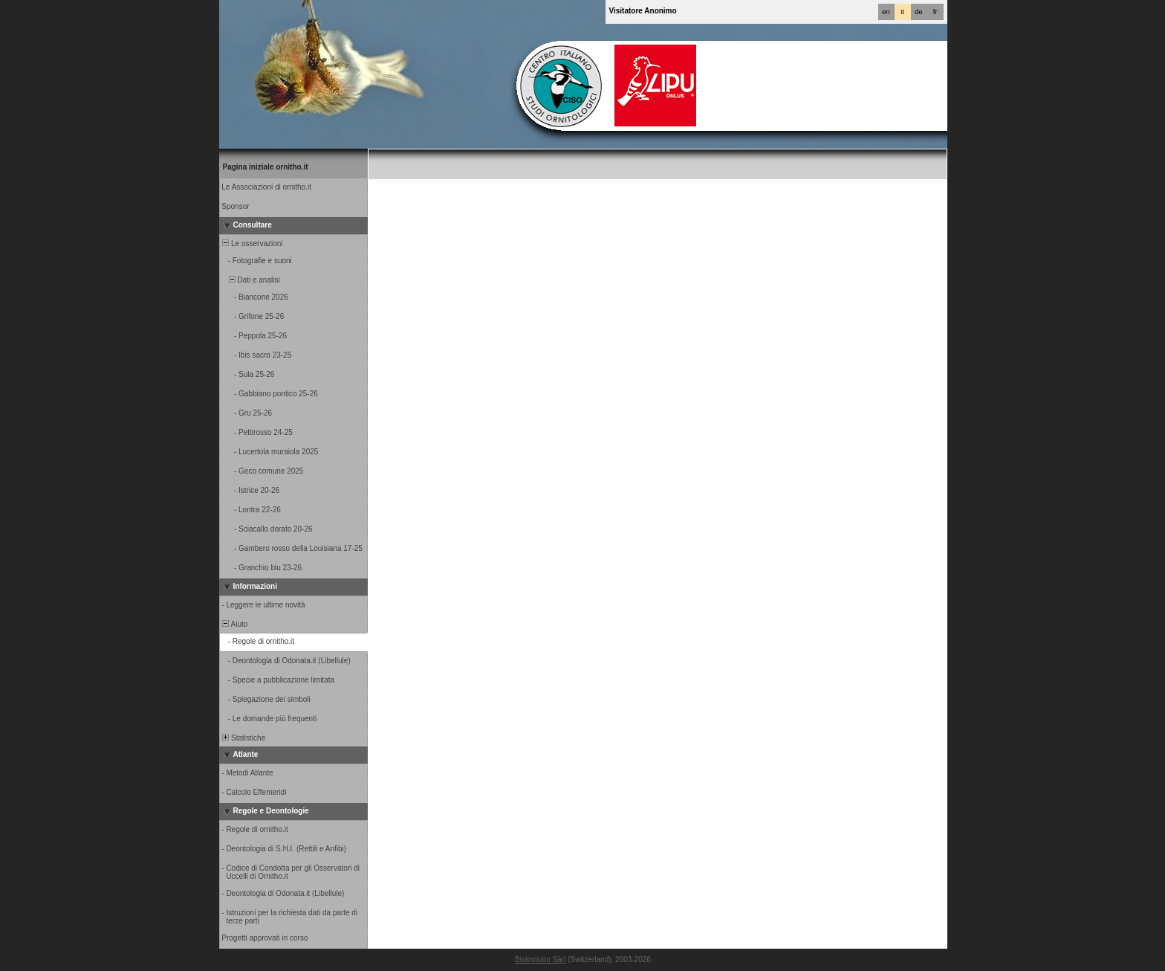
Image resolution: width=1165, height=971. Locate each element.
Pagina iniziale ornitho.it (265, 167)
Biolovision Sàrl (540, 959)
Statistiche (243, 738)
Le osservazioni (252, 243)
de (918, 12)
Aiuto (234, 624)
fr (935, 12)
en (885, 12)
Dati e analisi (250, 280)
